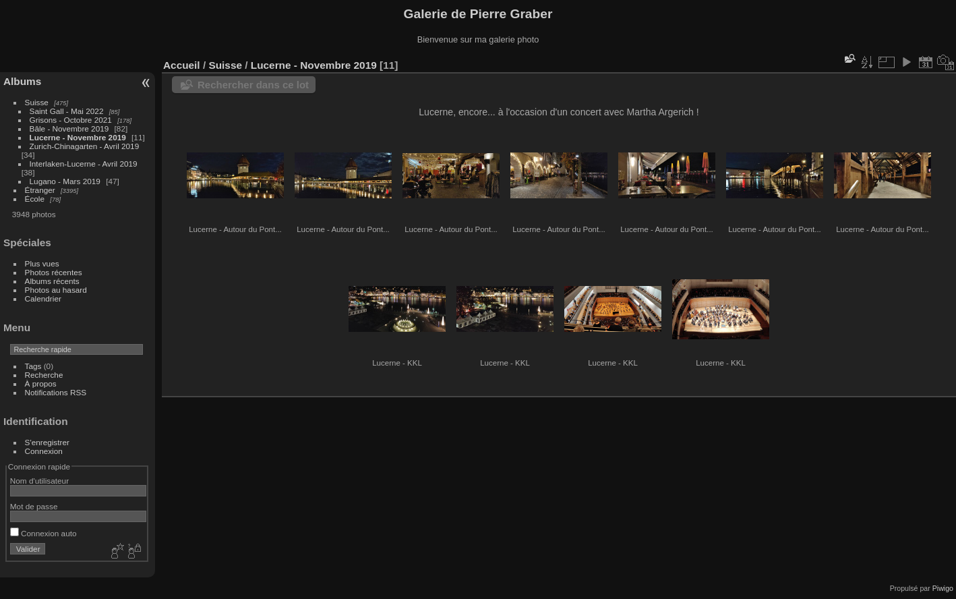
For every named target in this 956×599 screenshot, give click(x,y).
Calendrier (43, 298)
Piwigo (942, 588)
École (34, 198)
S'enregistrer (47, 442)
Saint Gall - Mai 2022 (67, 111)
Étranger (40, 190)
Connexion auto (43, 533)
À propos (41, 383)
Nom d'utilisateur (39, 480)
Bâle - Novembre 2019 (69, 128)
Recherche (44, 374)
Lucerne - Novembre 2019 (78, 137)
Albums (22, 81)
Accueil (181, 65)
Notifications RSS (56, 392)
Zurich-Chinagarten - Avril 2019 (85, 146)
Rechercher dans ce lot (253, 84)
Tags (33, 366)
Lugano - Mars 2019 (65, 181)
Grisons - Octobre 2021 (71, 119)
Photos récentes (53, 272)
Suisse (37, 102)
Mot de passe (34, 506)
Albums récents (52, 281)
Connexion (44, 451)
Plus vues (42, 263)
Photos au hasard (56, 289)
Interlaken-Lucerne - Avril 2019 (84, 163)
